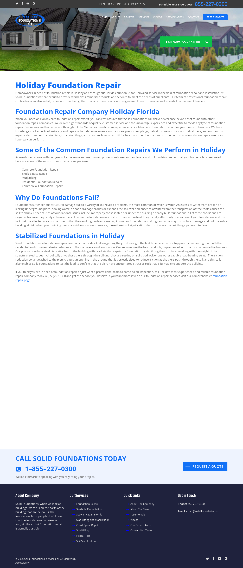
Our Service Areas (140, 525)
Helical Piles (83, 535)
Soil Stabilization (86, 541)
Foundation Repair (87, 504)
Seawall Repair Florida (89, 514)
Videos (134, 519)
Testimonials (137, 514)
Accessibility (22, 562)
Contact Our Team (141, 530)
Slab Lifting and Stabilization (93, 519)
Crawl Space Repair (87, 525)
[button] (186, 41)
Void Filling (82, 530)
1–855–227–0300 (50, 468)
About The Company (142, 504)
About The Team (140, 509)
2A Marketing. (68, 558)
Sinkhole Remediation (89, 509)
